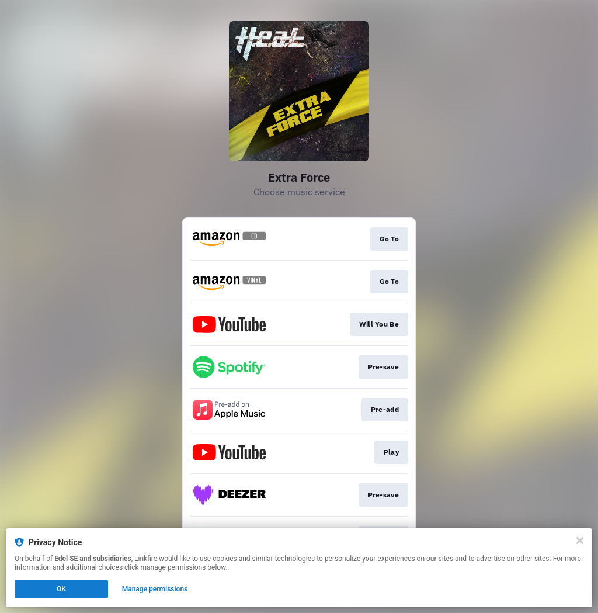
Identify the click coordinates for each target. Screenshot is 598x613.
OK (61, 589)
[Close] (580, 540)
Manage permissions (155, 589)
